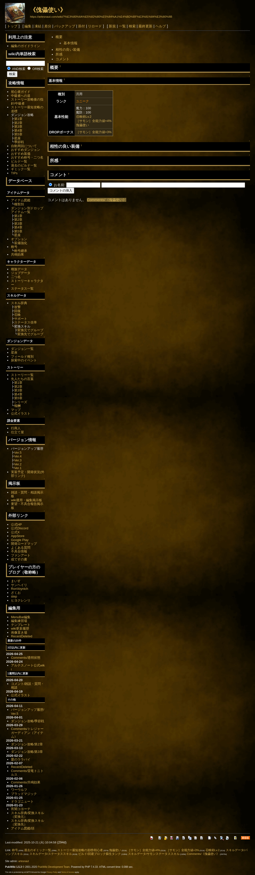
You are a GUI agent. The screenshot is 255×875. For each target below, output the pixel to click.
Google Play (20, 540)
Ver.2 (18, 464)
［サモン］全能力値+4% (94, 121)
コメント (62, 59)
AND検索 (16, 69)
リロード (95, 26)
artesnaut (23, 861)
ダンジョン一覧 (22, 349)
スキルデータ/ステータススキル (50, 853)
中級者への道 (20, 96)
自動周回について (24, 146)
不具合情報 (19, 551)
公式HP (16, 524)
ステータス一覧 (22, 288)
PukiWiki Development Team (54, 867)
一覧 (122, 26)
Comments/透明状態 (25, 657)
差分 (47, 26)
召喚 (17, 315)
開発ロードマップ (24, 544)
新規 (112, 26)
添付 (81, 26)
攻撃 (17, 307)
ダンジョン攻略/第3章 (27, 752)
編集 (27, 26)
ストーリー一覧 (22, 375)
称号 (14, 247)
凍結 (37, 26)
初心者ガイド (20, 92)
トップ (12, 26)
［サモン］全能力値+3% (94, 132)
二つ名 (16, 277)
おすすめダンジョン (25, 150)
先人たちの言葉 (22, 379)
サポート (20, 319)
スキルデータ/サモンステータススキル (154, 853)
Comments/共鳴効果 (25, 782)
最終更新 (145, 26)
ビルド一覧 (19, 161)
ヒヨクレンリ (20, 600)
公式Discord (19, 528)
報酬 (17, 406)
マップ (16, 410)
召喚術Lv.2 (84, 116)
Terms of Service (67, 872)
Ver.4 (18, 456)
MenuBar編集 (21, 617)
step (14, 596)
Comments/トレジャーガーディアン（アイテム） (27, 732)
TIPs (14, 173)
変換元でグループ (30, 330)
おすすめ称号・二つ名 (27, 157)
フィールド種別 (22, 356)
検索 (132, 26)
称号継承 (20, 251)
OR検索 (35, 69)
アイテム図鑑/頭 (23, 828)
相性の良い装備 (68, 50)
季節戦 (19, 142)
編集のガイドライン (25, 46)
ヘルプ (160, 26)
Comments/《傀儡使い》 (106, 200)
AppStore (17, 536)
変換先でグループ (30, 334)
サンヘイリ (19, 585)
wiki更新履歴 (20, 628)
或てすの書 (19, 559)
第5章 (18, 134)
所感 (59, 54)
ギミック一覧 (20, 169)
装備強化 (20, 243)
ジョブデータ (20, 273)
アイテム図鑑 (20, 200)
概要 (59, 37)
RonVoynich (19, 589)
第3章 (18, 126)
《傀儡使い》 (48, 9)
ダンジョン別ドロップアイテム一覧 (27, 210)
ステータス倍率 (25, 322)
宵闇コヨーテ (20, 809)
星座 (17, 138)
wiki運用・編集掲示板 (26, 500)
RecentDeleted (21, 636)
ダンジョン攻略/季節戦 (27, 721)
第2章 (18, 123)
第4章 (18, 130)
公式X (15, 532)
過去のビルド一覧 (24, 165)
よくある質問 (20, 547)
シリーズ (20, 402)
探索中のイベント (24, 360)
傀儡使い (82, 125)
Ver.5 (18, 452)
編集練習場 (19, 621)
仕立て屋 (17, 432)
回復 (17, 311)
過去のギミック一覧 (37, 850)
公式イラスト (20, 413)
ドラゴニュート (22, 801)
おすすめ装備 (20, 154)
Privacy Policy (52, 872)
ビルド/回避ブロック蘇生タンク (99, 853)
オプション (19, 239)
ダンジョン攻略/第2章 (27, 744)
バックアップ (64, 26)
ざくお (16, 593)
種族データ (19, 269)
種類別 (19, 204)
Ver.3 (18, 460)
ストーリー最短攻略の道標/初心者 (80, 850)
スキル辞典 (19, 303)
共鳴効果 (17, 254)
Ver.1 (18, 468)
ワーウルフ (19, 790)
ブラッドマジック (24, 794)
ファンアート (20, 555)
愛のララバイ (20, 759)
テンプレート (20, 625)
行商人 (16, 428)
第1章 (18, 119)
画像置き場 (19, 632)
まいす (16, 581)
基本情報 (70, 43)
